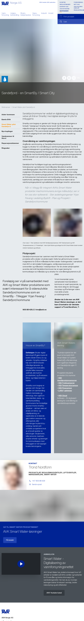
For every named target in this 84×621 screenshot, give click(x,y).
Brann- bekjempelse (26, 14)
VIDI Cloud (62, 395)
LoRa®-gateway (65, 390)
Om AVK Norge (64, 9)
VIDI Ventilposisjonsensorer (67, 379)
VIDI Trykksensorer (66, 383)
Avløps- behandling (14, 14)
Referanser (64, 11)
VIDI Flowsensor (65, 388)
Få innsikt (10, 540)
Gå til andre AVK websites (47, 2)
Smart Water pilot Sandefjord (23, 107)
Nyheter (62, 2)
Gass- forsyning (36, 14)
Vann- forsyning (5, 14)
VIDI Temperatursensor (68, 385)
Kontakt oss (64, 6)
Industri (44, 13)
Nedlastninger (65, 4)
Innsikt (50, 13)
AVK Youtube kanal (54, 592)
